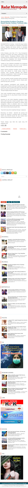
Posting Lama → (23, 128)
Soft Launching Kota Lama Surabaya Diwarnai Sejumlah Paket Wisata (17, 297)
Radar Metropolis (5, 25)
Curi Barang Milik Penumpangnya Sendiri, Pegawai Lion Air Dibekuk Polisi (15, 220)
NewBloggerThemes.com (21, 486)
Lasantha (22, 485)
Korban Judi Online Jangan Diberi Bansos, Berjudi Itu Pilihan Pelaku (16, 376)
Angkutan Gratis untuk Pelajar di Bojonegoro (17, 278)
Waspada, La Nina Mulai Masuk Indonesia (15, 204)
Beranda (15, 128)
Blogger (24, 483)
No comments (21, 25)
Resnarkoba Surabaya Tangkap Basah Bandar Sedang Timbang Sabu (14, 22)
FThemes (10, 485)
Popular (3, 202)
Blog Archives (16, 202)
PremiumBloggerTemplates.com (8, 486)
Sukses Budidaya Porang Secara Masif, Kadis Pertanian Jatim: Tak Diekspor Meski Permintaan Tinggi (17, 389)
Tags (9, 202)
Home (2, 17)
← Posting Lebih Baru (5, 128)
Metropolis (7, 17)
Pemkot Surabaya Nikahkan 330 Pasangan (15, 212)
